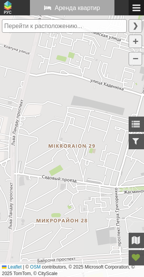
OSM (35, 267)
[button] (135, 41)
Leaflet (12, 267)
